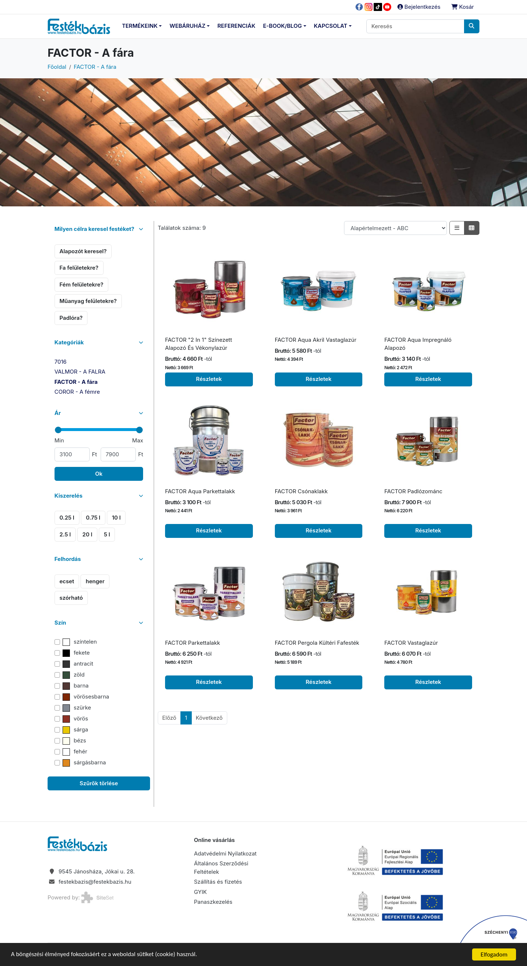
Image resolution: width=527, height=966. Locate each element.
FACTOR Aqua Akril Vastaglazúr (315, 339)
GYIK (200, 891)
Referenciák (236, 25)
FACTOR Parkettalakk (192, 642)
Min (59, 440)
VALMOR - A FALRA (80, 371)
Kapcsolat (330, 25)
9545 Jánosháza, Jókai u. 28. (97, 871)
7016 (61, 361)
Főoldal (57, 66)
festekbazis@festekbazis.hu (95, 881)
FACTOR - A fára (95, 66)
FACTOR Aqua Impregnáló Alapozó (418, 344)
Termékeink (139, 25)
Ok (98, 473)
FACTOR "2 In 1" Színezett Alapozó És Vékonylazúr (198, 344)
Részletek (209, 378)
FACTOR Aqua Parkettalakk (200, 491)
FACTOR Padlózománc (413, 491)
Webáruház (187, 25)
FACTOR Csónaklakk (301, 491)
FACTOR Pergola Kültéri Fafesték (317, 642)
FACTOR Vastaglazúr (411, 642)
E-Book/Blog (282, 25)
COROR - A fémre (77, 391)
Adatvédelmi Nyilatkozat (225, 853)
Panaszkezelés (213, 901)
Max (137, 440)
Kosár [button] (462, 6)
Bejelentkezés (418, 6)
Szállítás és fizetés (218, 881)
